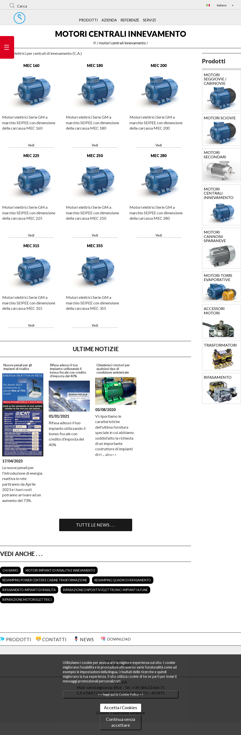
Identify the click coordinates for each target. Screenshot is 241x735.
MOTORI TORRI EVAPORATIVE (218, 277)
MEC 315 (31, 245)
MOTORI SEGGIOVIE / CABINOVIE (215, 78)
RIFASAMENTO (218, 377)
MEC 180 (95, 65)
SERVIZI (149, 20)
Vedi (31, 145)
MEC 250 (95, 155)
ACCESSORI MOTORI (214, 310)
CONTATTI (54, 639)
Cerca (22, 6)
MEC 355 (95, 245)
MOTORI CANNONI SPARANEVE (215, 236)
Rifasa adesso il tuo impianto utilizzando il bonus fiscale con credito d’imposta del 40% (68, 370)
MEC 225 (31, 155)
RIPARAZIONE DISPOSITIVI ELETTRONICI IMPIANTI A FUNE (105, 590)
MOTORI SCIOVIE (220, 117)
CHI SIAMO (10, 570)
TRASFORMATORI (220, 345)
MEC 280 (159, 155)
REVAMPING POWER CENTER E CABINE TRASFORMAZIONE (44, 580)
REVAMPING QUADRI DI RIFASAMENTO (122, 580)
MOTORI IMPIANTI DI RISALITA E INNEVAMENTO (60, 570)
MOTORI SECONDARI (215, 154)
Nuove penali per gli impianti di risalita (17, 367)
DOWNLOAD (119, 639)
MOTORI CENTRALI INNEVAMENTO (218, 193)
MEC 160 (31, 65)
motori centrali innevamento (122, 43)
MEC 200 (159, 65)
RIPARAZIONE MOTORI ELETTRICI (27, 600)
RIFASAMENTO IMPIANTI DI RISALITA (29, 590)
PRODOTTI (88, 20)
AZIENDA (109, 20)
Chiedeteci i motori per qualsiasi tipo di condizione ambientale (113, 368)
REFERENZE (129, 20)
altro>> (111, 455)
